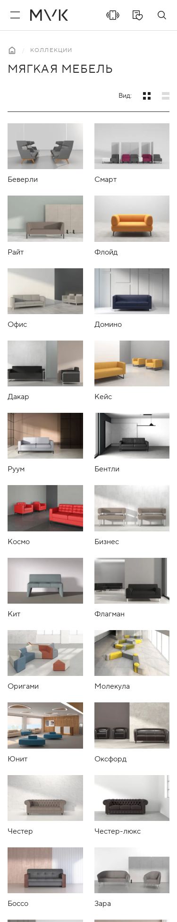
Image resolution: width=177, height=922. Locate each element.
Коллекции (51, 50)
